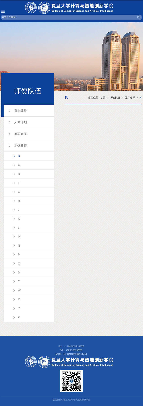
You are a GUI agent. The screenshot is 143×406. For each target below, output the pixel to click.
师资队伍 (115, 97)
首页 (102, 97)
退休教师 (130, 97)
